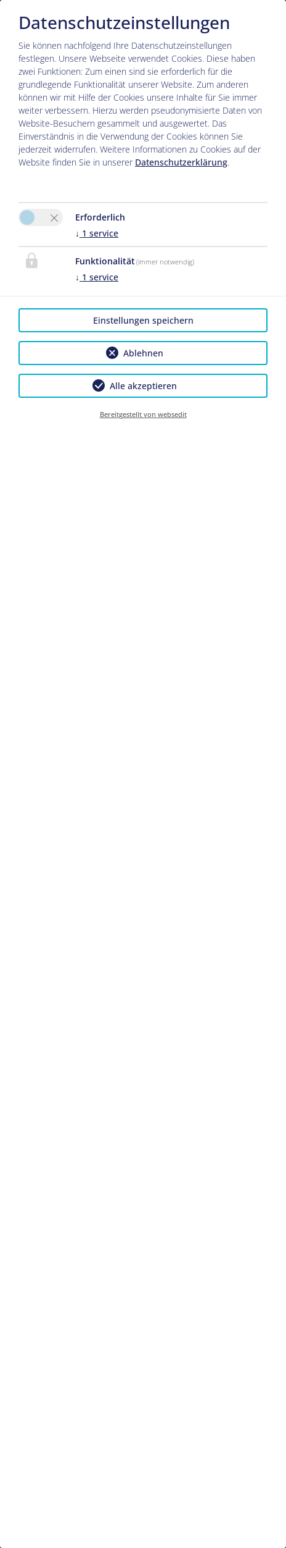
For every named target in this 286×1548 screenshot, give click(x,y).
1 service (96, 233)
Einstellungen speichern (143, 320)
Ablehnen (143, 353)
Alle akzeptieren (143, 386)
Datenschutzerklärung (181, 162)
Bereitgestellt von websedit (143, 414)
